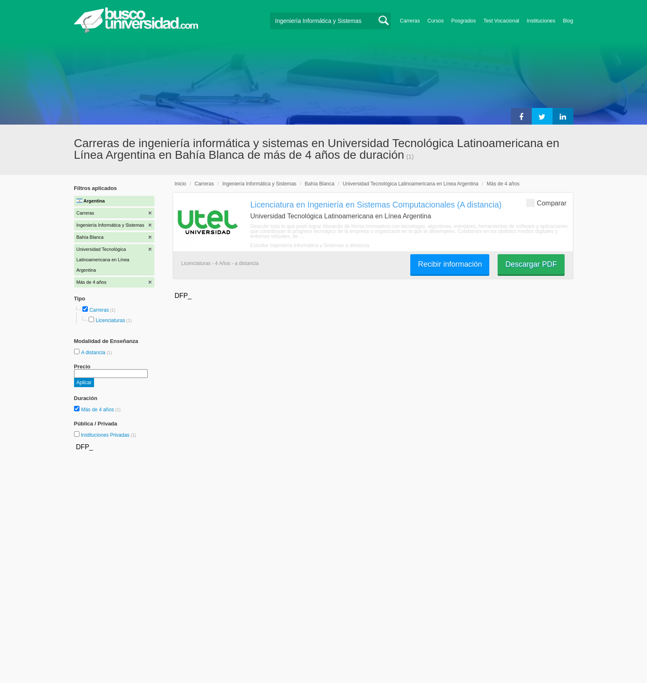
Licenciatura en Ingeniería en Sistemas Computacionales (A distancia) (376, 204)
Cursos (435, 20)
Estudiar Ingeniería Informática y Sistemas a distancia (309, 245)
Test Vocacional (501, 20)
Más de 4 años (98, 410)
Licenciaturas (110, 320)
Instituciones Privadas (108, 435)
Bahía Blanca (319, 184)
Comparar (546, 203)
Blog (568, 20)
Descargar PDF (531, 264)
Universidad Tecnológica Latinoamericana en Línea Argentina (410, 184)
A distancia (94, 352)
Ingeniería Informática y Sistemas (259, 184)
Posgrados (463, 20)
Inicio (180, 184)
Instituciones (541, 20)
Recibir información (450, 264)
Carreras (410, 20)
